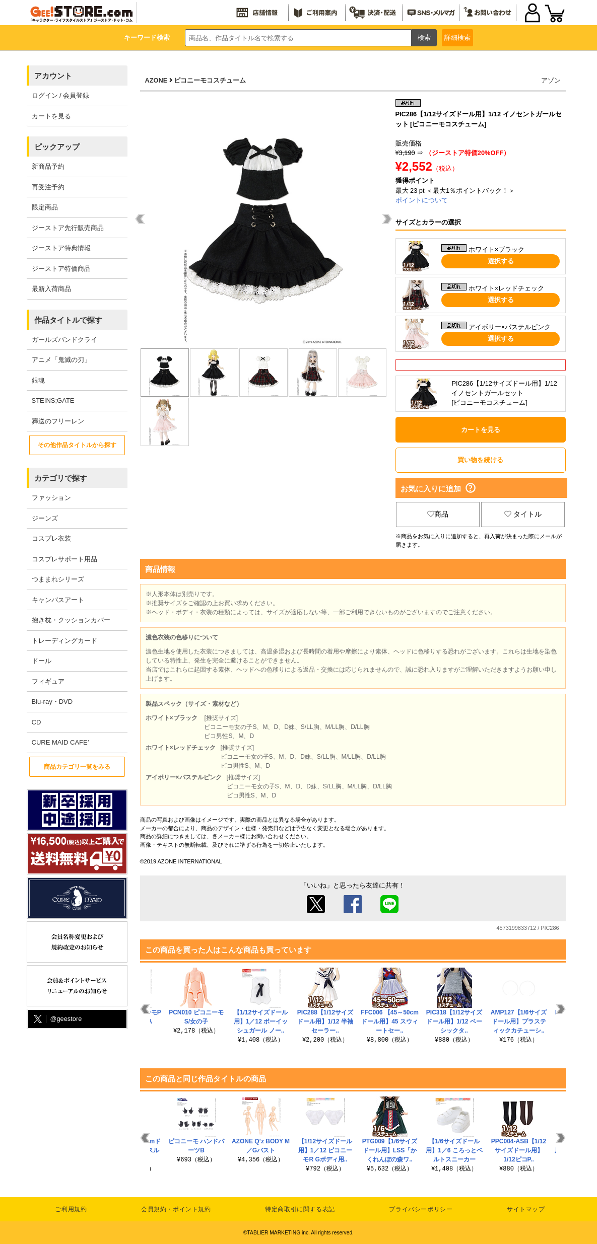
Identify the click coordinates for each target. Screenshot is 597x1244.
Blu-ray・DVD (52, 701)
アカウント (53, 75)
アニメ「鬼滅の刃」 (61, 359)
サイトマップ (526, 1209)
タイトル (523, 514)
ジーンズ (45, 518)
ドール (41, 661)
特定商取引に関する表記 (300, 1209)
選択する (501, 261)
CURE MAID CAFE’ (60, 742)
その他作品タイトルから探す (77, 445)
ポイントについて (421, 200)
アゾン (551, 80)
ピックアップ (57, 146)
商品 (437, 514)
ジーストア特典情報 (61, 248)
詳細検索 (457, 37)
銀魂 (38, 380)
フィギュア (48, 681)
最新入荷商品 (51, 288)
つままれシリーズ (58, 579)
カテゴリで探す (60, 478)
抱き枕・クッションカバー (71, 620)
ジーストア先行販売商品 (68, 228)
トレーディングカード (64, 640)
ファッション (51, 497)
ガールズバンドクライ (64, 339)
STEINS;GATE (53, 400)
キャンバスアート (58, 600)
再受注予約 (48, 187)
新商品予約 (48, 166)
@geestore (57, 1019)
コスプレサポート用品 (64, 559)
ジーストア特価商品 (61, 268)
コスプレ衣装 (51, 538)
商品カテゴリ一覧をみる (77, 766)
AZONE (156, 80)
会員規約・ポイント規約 (176, 1209)
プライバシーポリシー (420, 1209)
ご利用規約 (71, 1209)
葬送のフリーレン (58, 421)
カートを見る (51, 116)
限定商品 (45, 207)
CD (36, 722)
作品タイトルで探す (68, 320)
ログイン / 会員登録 (61, 95)
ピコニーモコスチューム (210, 80)
